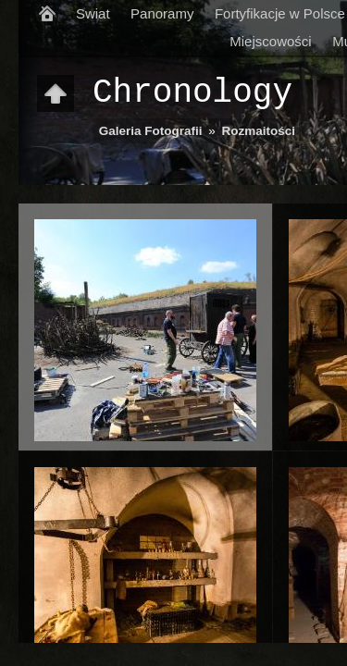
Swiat (93, 13)
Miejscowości (270, 41)
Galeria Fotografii (151, 131)
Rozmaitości (259, 131)
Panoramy (161, 13)
